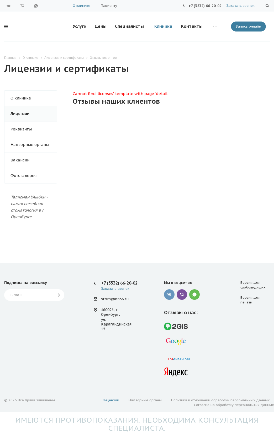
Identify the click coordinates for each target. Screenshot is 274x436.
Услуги (79, 26)
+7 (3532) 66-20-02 (205, 5)
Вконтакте (8, 5)
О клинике (81, 5)
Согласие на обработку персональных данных (234, 405)
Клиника (163, 26)
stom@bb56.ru (115, 299)
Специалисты (129, 26)
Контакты (192, 26)
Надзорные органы (29, 144)
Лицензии (19, 113)
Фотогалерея (23, 175)
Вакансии (19, 159)
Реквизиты (21, 129)
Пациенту (109, 5)
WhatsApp (36, 5)
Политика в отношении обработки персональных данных (220, 400)
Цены (101, 26)
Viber (22, 5)
